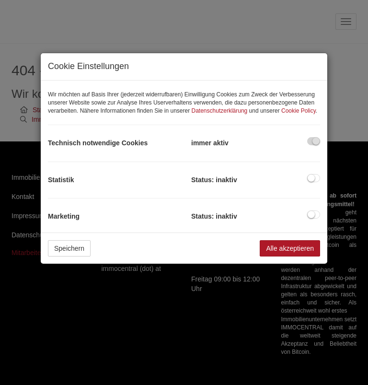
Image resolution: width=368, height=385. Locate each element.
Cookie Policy (298, 110)
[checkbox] (313, 141)
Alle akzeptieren (290, 248)
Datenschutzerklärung (220, 110)
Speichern (69, 248)
